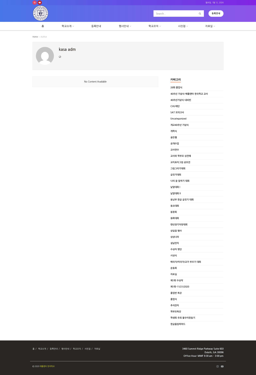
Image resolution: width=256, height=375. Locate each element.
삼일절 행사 (176, 231)
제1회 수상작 (176, 280)
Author (43, 37)
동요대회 (174, 206)
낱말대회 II (175, 193)
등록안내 (216, 13)
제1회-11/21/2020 (179, 287)
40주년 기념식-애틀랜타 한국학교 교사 (189, 94)
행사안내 (124, 26)
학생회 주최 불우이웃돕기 (182, 318)
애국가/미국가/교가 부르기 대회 (185, 262)
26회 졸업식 (176, 87)
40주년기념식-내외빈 (180, 100)
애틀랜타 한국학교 (47, 366)
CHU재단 (175, 106)
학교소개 (67, 26)
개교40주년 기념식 (179, 125)
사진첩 (181, 26)
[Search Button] (200, 13)
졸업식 (173, 299)
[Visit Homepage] (40, 13)
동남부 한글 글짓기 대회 (182, 200)
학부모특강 (175, 311)
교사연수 (174, 150)
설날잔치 (174, 243)
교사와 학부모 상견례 (180, 156)
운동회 (173, 268)
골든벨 (173, 137)
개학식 (173, 131)
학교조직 (153, 26)
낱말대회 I (175, 187)
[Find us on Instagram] (34, 2)
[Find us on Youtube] (40, 2)
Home (35, 37)
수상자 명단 (176, 249)
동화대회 (174, 218)
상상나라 (174, 237)
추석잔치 (174, 305)
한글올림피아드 (177, 324)
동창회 (173, 212)
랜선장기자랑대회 (178, 224)
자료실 (209, 26)
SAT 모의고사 (177, 112)
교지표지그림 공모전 (180, 162)
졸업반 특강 (176, 293)
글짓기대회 (175, 175)
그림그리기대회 (177, 168)
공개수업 (174, 143)
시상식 (173, 255)
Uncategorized (178, 119)
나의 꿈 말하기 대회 (179, 181)
